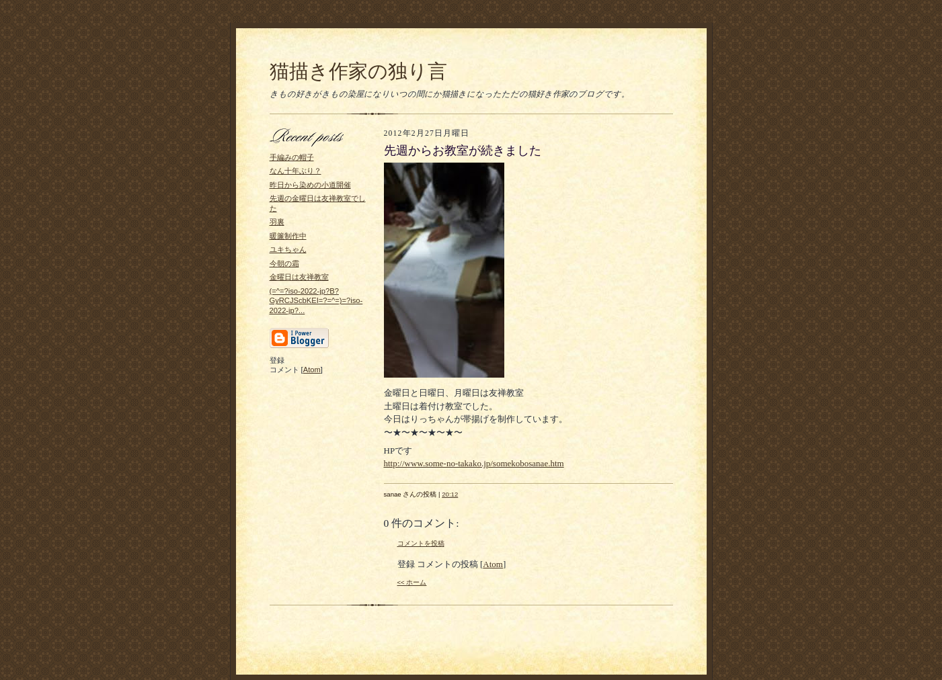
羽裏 (277, 222)
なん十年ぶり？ (295, 171)
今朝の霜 (284, 263)
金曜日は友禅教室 (299, 277)
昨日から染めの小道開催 (310, 185)
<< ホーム (412, 582)
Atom (312, 370)
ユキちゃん (288, 249)
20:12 (450, 494)
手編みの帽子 (292, 157)
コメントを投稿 (420, 543)
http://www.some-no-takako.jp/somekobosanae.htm (474, 463)
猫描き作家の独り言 (358, 71)
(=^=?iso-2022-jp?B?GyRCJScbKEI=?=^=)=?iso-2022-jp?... (316, 300)
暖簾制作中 (288, 236)
